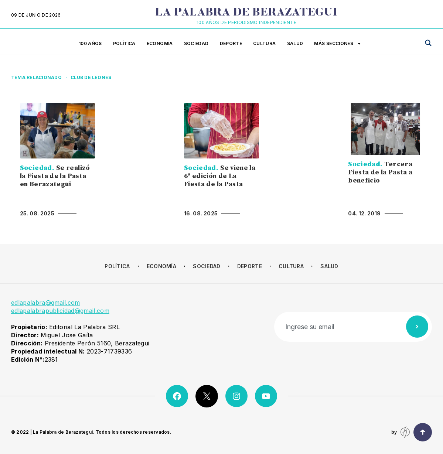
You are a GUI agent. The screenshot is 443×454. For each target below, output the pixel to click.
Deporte (231, 43)
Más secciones (337, 44)
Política (124, 43)
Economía (160, 43)
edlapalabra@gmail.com (45, 302)
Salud (295, 43)
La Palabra (246, 12)
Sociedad (196, 43)
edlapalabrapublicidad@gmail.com (60, 310)
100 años (90, 43)
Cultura (264, 43)
